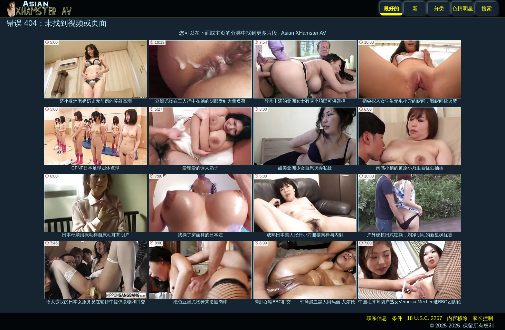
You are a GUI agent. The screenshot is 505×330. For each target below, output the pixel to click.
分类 (439, 8)
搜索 (486, 8)
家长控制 (482, 318)
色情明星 (463, 8)
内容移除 (457, 318)
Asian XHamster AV (303, 33)
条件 (397, 318)
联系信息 (377, 318)
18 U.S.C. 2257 (424, 318)
